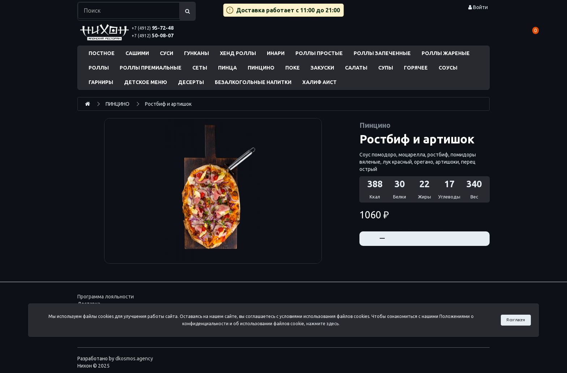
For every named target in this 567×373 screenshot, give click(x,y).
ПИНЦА (227, 68)
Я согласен (515, 320)
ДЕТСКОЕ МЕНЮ (145, 82)
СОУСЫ (448, 68)
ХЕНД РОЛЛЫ (238, 53)
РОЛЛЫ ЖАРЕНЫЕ (446, 53)
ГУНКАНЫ (196, 53)
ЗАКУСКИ (322, 68)
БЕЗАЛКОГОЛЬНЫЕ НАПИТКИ (253, 82)
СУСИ (166, 53)
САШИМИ (137, 53)
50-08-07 (153, 35)
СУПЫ (385, 68)
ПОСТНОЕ (102, 53)
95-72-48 (153, 28)
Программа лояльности (105, 296)
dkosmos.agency (134, 358)
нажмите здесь (322, 323)
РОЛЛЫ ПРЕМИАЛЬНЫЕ (151, 68)
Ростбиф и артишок (168, 104)
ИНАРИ (276, 53)
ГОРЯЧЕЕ (416, 68)
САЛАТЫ (356, 68)
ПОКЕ (292, 68)
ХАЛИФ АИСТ (319, 82)
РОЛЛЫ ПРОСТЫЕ (319, 53)
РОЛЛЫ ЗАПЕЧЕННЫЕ (382, 53)
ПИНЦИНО (261, 68)
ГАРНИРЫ (101, 82)
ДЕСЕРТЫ (191, 82)
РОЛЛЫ (99, 68)
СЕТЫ (199, 68)
